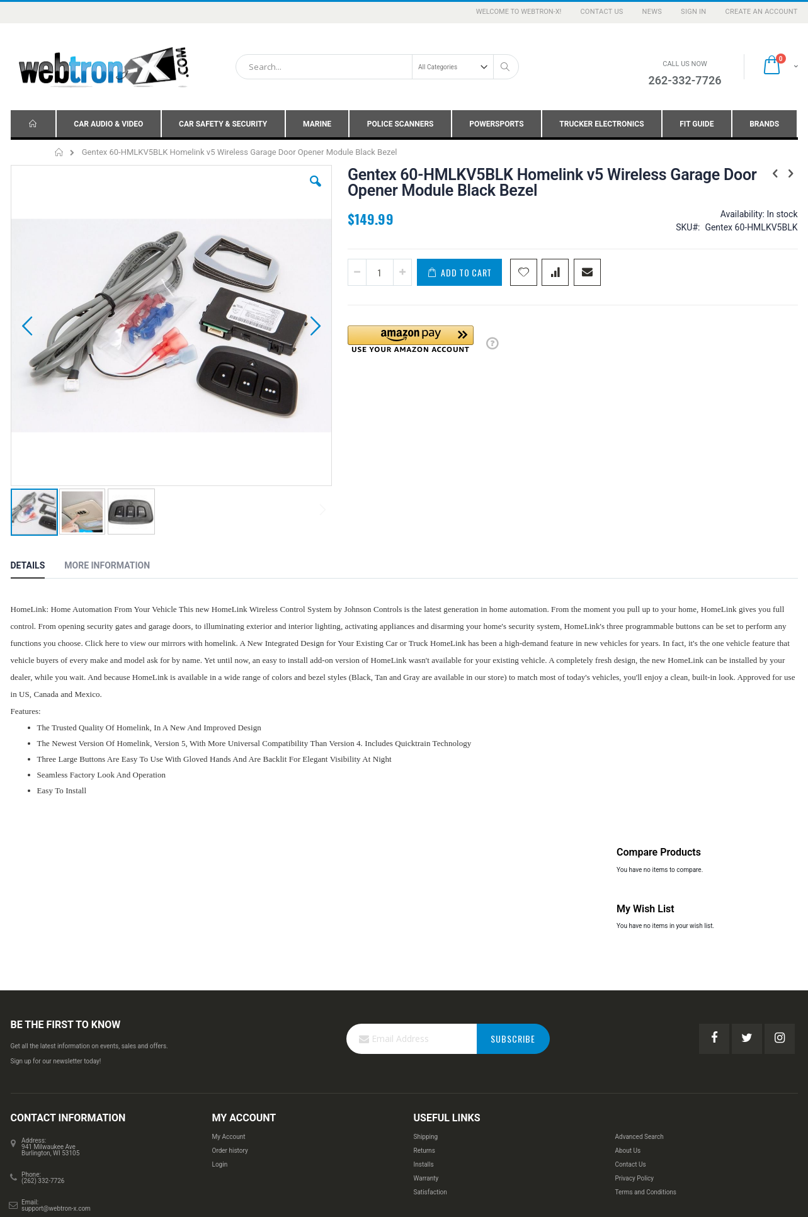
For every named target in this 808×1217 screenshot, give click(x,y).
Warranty (425, 1000)
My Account (229, 958)
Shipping (425, 958)
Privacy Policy (634, 1000)
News (652, 12)
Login (220, 986)
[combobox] (377, 66)
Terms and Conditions (645, 1013)
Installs (423, 986)
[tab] (37, 487)
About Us (627, 972)
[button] (235, 191)
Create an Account (761, 12)
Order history (230, 972)
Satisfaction (430, 1013)
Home (59, 152)
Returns (424, 972)
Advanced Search (639, 958)
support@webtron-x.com (56, 1030)
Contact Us (601, 12)
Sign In (693, 12)
